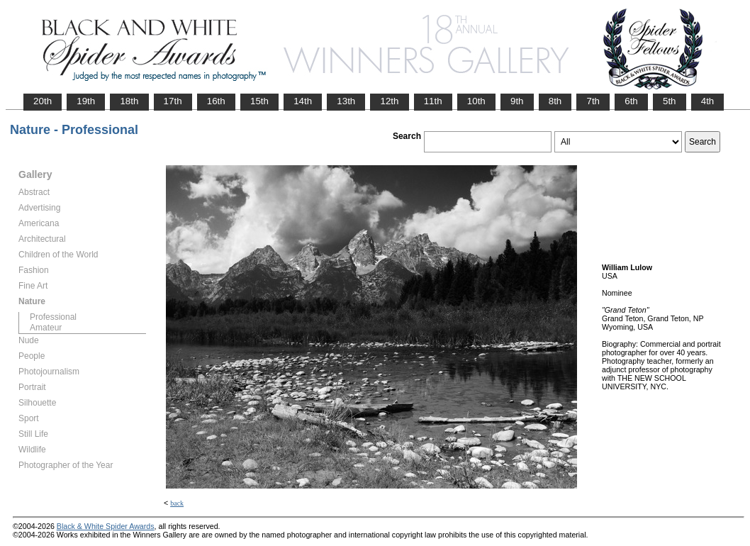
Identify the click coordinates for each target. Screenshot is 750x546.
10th (476, 101)
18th (129, 101)
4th (707, 101)
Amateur (46, 328)
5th (669, 101)
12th (389, 101)
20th (43, 101)
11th (433, 101)
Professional (53, 317)
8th (555, 101)
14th (303, 101)
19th (86, 101)
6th (631, 101)
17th (173, 101)
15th (259, 101)
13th (346, 101)
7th (593, 101)
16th (216, 101)
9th (517, 101)
